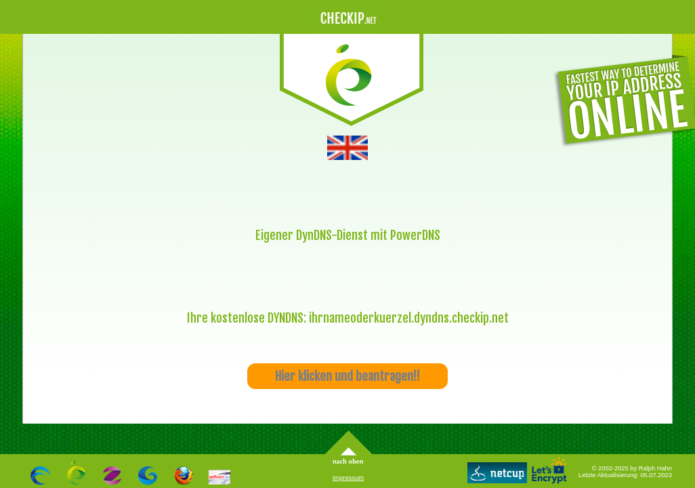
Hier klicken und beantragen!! (347, 376)
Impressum (348, 477)
